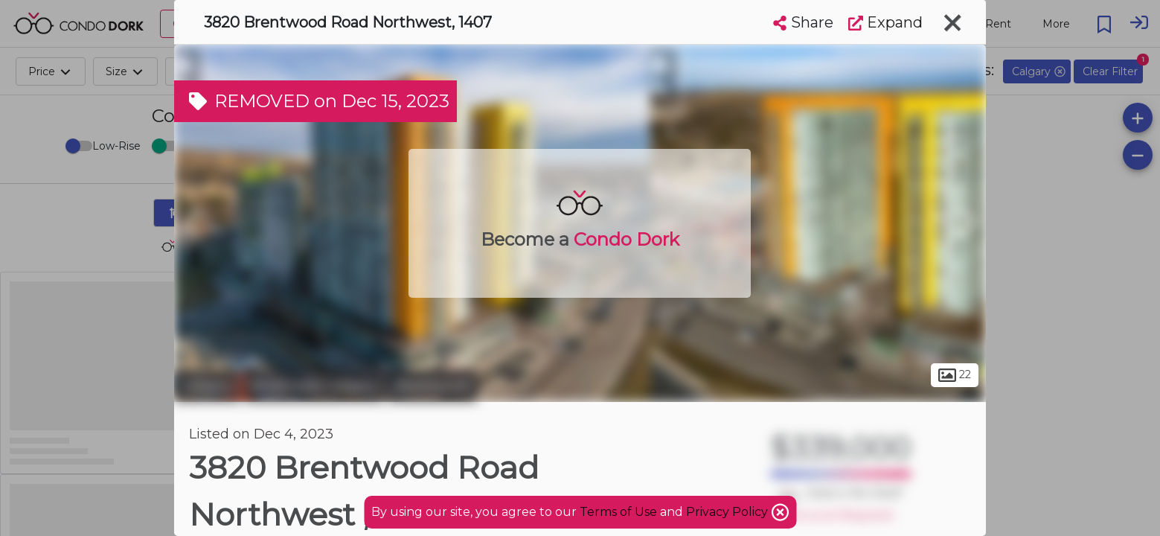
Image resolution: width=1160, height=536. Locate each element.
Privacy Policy (728, 512)
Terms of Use (618, 512)
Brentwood (432, 385)
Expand (885, 22)
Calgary (207, 385)
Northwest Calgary (313, 385)
